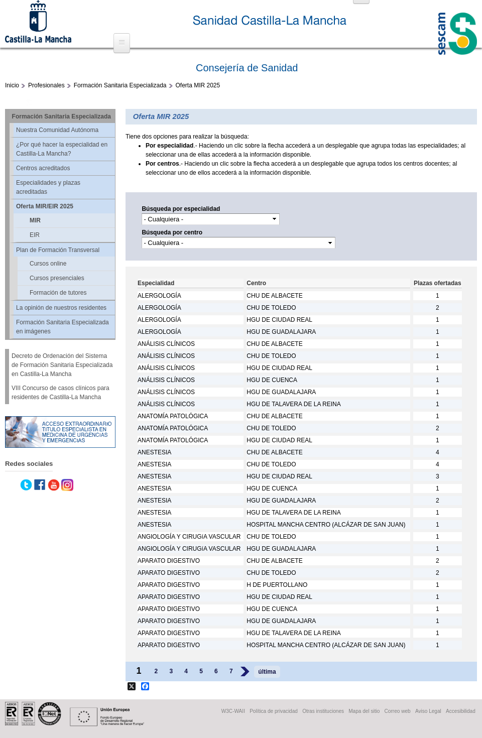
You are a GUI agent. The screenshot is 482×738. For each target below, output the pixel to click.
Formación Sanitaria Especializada (120, 85)
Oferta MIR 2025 (198, 85)
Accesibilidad (460, 711)
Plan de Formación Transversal (57, 250)
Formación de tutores (58, 292)
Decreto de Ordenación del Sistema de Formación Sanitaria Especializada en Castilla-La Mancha (62, 365)
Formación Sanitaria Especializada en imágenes (62, 327)
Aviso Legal (428, 711)
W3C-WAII (233, 711)
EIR (35, 234)
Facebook (40, 485)
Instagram (67, 485)
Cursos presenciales (57, 278)
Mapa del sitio (364, 711)
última (267, 671)
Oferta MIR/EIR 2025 (44, 206)
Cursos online (48, 263)
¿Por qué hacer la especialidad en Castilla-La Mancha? (61, 149)
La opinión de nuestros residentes (61, 307)
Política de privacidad (274, 711)
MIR (35, 220)
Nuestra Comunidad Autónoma (57, 130)
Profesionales (46, 85)
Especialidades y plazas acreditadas (48, 187)
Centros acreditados (43, 168)
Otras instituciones (323, 711)
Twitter (26, 485)
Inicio (12, 85)
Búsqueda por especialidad (181, 208)
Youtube (54, 485)
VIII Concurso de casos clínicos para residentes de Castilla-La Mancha (60, 393)
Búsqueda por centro (172, 232)
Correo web (398, 711)
